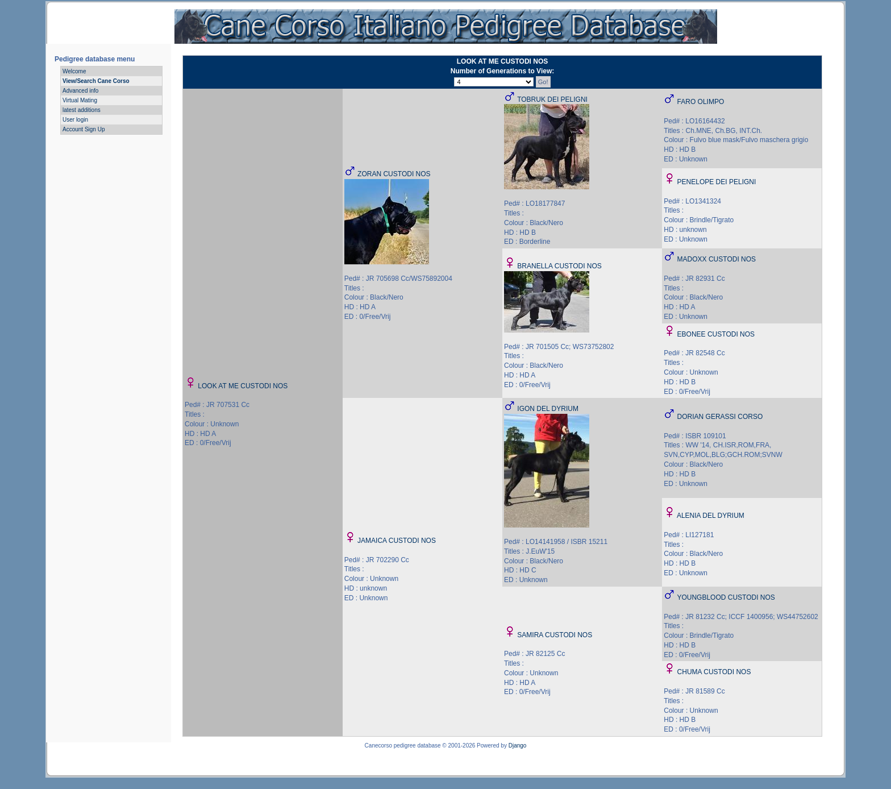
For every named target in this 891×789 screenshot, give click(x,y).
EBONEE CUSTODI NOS (716, 334)
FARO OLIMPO (701, 102)
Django (518, 745)
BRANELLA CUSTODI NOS (559, 266)
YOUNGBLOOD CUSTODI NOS (726, 597)
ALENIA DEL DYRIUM (710, 516)
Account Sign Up (84, 129)
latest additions (82, 110)
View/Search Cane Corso (96, 81)
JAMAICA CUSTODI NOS (396, 541)
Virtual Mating (80, 100)
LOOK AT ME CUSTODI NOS (243, 386)
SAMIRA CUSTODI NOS (554, 635)
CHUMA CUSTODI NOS (714, 672)
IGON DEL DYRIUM (547, 409)
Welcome (74, 71)
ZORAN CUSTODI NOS (393, 174)
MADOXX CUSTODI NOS (716, 259)
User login (75, 120)
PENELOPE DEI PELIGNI (716, 182)
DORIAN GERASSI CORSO (720, 417)
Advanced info (80, 91)
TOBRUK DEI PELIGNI (552, 99)
